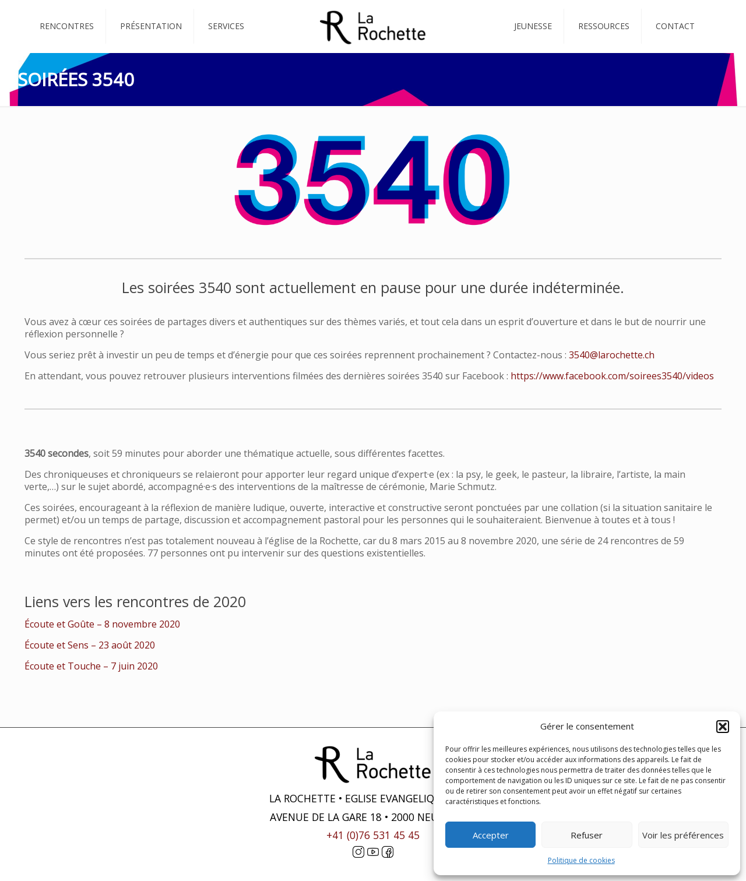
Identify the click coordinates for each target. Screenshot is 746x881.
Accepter (491, 835)
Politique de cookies (581, 860)
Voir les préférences (683, 835)
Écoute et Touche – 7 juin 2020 (91, 666)
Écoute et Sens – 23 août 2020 (89, 645)
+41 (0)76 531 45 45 (373, 835)
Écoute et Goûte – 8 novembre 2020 (102, 624)
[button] (723, 726)
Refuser (587, 835)
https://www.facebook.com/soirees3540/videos (612, 375)
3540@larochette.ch (611, 354)
